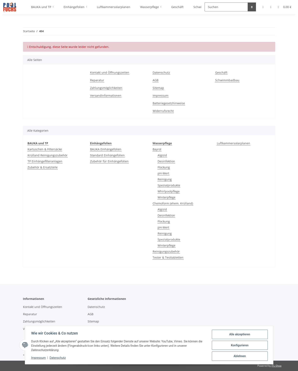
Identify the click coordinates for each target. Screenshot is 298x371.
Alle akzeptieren (239, 334)
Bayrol (157, 149)
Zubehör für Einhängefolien (109, 161)
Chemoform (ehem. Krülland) (173, 203)
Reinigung (165, 179)
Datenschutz (161, 72)
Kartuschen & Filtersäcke (45, 149)
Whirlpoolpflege (169, 191)
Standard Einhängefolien (107, 155)
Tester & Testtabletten (168, 257)
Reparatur (97, 80)
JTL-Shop (276, 365)
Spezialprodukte (169, 185)
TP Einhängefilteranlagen (45, 161)
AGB (155, 80)
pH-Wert (163, 173)
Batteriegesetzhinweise (169, 103)
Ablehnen (239, 356)
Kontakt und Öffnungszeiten (109, 72)
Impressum (160, 95)
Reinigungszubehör (166, 251)
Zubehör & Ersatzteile (43, 167)
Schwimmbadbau (227, 80)
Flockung (164, 167)
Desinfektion (166, 161)
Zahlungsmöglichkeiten (106, 88)
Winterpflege (166, 197)
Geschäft (221, 72)
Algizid (162, 155)
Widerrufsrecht (163, 111)
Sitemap (158, 88)
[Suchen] (226, 6)
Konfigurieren (239, 345)
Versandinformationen (105, 95)
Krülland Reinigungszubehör (48, 155)
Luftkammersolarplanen (233, 143)
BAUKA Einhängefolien (105, 149)
